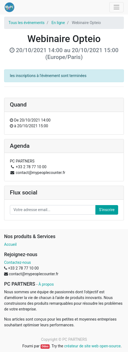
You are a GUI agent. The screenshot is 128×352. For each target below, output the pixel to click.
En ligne (58, 22)
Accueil (10, 244)
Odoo (45, 346)
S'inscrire (107, 210)
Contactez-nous (17, 262)
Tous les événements (26, 22)
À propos (46, 284)
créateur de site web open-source (92, 346)
